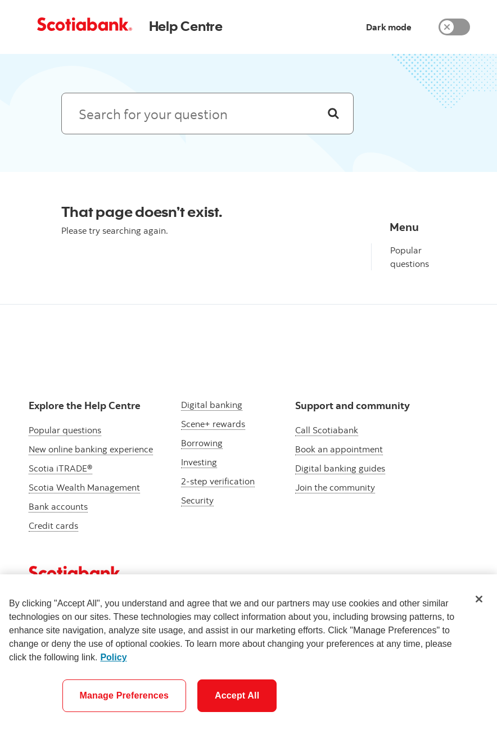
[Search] (333, 113)
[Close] (479, 599)
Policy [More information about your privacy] (113, 657)
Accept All (237, 695)
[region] (248, 656)
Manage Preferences (124, 695)
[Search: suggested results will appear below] (207, 113)
